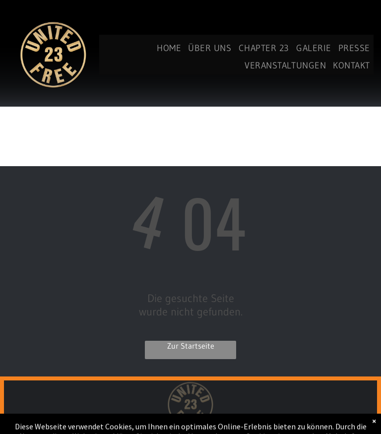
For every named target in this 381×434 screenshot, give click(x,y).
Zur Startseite (190, 346)
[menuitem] (169, 48)
